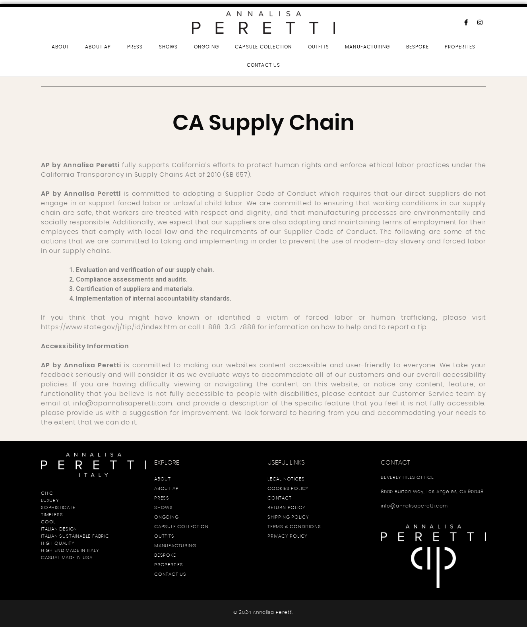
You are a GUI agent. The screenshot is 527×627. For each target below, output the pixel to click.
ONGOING (206, 46)
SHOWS (168, 46)
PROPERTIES (460, 46)
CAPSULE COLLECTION (263, 46)
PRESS (135, 46)
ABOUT (60, 46)
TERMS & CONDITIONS (294, 526)
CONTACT (279, 498)
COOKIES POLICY (288, 488)
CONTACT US (264, 65)
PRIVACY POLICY (287, 536)
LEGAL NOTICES (285, 479)
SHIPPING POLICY (288, 517)
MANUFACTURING (367, 46)
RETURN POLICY (286, 507)
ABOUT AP (98, 46)
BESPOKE (417, 46)
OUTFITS (318, 46)
